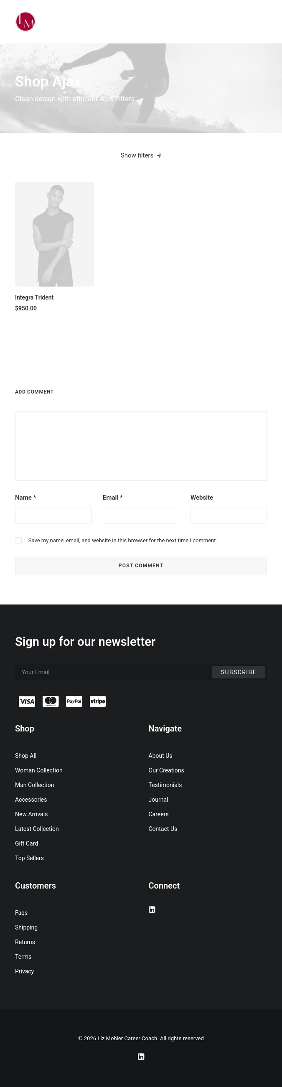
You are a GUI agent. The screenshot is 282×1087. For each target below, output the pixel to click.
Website (202, 497)
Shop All (25, 755)
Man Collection (34, 785)
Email (113, 497)
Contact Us (163, 828)
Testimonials (165, 785)
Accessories (31, 799)
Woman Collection (39, 770)
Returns (25, 942)
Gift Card (26, 843)
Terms (23, 956)
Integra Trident (34, 297)
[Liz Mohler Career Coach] (25, 21)
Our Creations (166, 770)
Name (25, 497)
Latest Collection (37, 828)
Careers (159, 814)
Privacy (24, 971)
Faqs (21, 912)
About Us (161, 755)
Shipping (26, 927)
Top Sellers (29, 858)
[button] (54, 234)
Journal (158, 799)
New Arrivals (31, 814)
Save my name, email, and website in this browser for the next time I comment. (122, 540)
